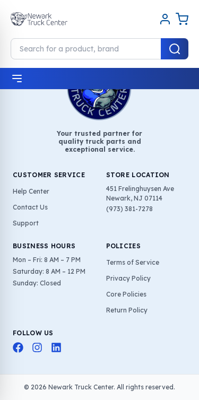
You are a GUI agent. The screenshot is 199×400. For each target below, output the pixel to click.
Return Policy (127, 310)
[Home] (39, 19)
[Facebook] (18, 347)
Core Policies (126, 294)
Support (26, 223)
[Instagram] (37, 347)
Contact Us (30, 207)
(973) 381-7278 (129, 209)
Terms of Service (132, 262)
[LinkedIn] (56, 347)
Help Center (31, 191)
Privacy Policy (128, 278)
